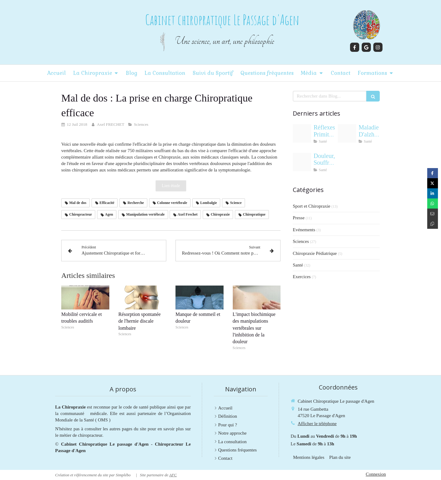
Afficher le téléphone (317, 423)
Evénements (304, 229)
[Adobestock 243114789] (302, 133)
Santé (298, 265)
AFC (173, 475)
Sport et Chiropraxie (311, 206)
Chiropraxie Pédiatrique (315, 253)
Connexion (376, 474)
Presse (298, 217)
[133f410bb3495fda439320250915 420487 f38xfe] (347, 133)
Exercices (302, 276)
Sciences (301, 241)
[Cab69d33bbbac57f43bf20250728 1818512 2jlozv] (302, 162)
